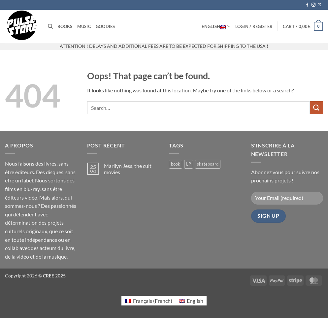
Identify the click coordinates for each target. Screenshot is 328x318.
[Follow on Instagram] (313, 5)
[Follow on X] (320, 5)
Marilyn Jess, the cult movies (127, 169)
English (216, 26)
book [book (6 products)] (175, 164)
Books (64, 26)
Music (84, 26)
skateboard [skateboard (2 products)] (207, 164)
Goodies (105, 26)
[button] (254, 26)
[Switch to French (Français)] (148, 300)
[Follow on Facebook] (307, 5)
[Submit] (316, 107)
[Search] (50, 26)
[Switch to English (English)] (191, 300)
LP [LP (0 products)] (188, 164)
